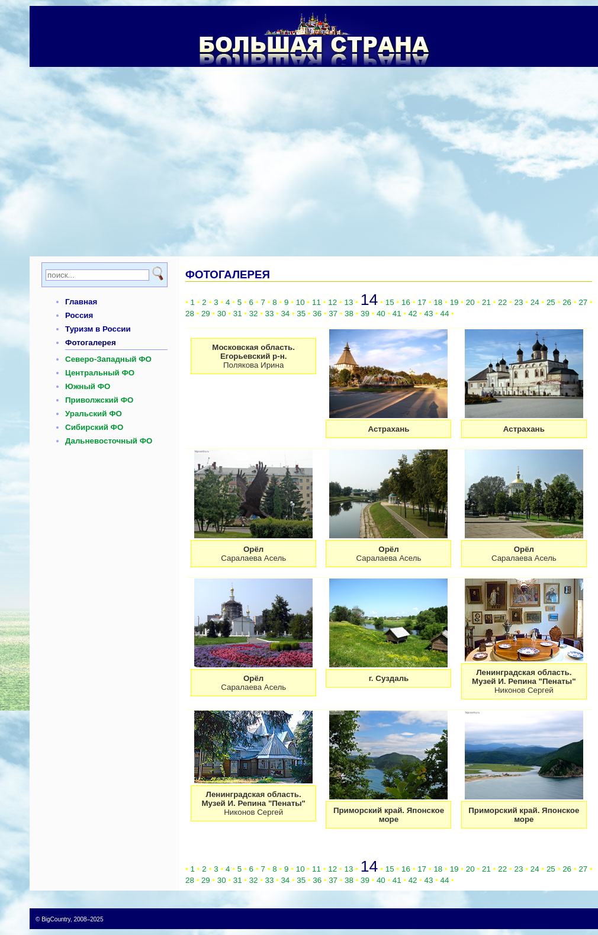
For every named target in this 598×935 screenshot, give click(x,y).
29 (205, 313)
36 (317, 313)
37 (333, 313)
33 (269, 313)
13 (349, 302)
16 (405, 302)
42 (413, 313)
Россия (79, 315)
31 (237, 313)
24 (535, 302)
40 (381, 313)
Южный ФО (87, 386)
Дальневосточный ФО (108, 440)
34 (285, 313)
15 (389, 302)
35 (301, 313)
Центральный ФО (99, 372)
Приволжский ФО (99, 400)
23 (519, 302)
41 (397, 313)
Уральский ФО (93, 413)
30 (221, 313)
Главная (81, 301)
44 (445, 313)
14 (369, 300)
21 (486, 302)
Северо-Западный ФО (108, 359)
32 (253, 313)
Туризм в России (98, 328)
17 (421, 302)
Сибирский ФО (94, 427)
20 (470, 302)
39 (365, 313)
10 (300, 302)
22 (502, 302)
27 (582, 302)
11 (316, 302)
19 (454, 302)
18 (437, 302)
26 (566, 302)
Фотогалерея (90, 342)
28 (189, 313)
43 (429, 313)
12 (332, 302)
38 (349, 313)
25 (550, 302)
